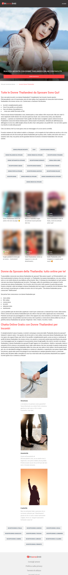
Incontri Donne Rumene (34, 165)
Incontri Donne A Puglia (15, 528)
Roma (6, 253)
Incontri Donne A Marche (34, 528)
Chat (34, 149)
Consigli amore (34, 562)
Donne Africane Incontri (20, 149)
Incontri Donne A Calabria (53, 539)
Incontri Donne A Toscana (33, 533)
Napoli (51, 215)
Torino (51, 253)
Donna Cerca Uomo (54, 160)
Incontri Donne (11, 176)
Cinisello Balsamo (9, 215)
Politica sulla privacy (34, 566)
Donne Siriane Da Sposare (35, 155)
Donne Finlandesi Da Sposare (14, 155)
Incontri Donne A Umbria (14, 539)
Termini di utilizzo (34, 570)
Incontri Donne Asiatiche (34, 171)
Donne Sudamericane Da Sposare (51, 176)
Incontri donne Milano (53, 171)
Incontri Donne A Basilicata (13, 533)
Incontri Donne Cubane (15, 165)
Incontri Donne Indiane (52, 165)
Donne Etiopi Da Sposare (15, 171)
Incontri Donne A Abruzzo (33, 539)
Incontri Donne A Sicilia (53, 528)
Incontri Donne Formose (47, 149)
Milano (29, 215)
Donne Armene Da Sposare (29, 176)
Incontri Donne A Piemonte (34, 544)
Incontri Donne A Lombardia (54, 533)
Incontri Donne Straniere (55, 155)
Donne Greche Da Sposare (34, 182)
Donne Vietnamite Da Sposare (16, 160)
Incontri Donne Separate (37, 160)
